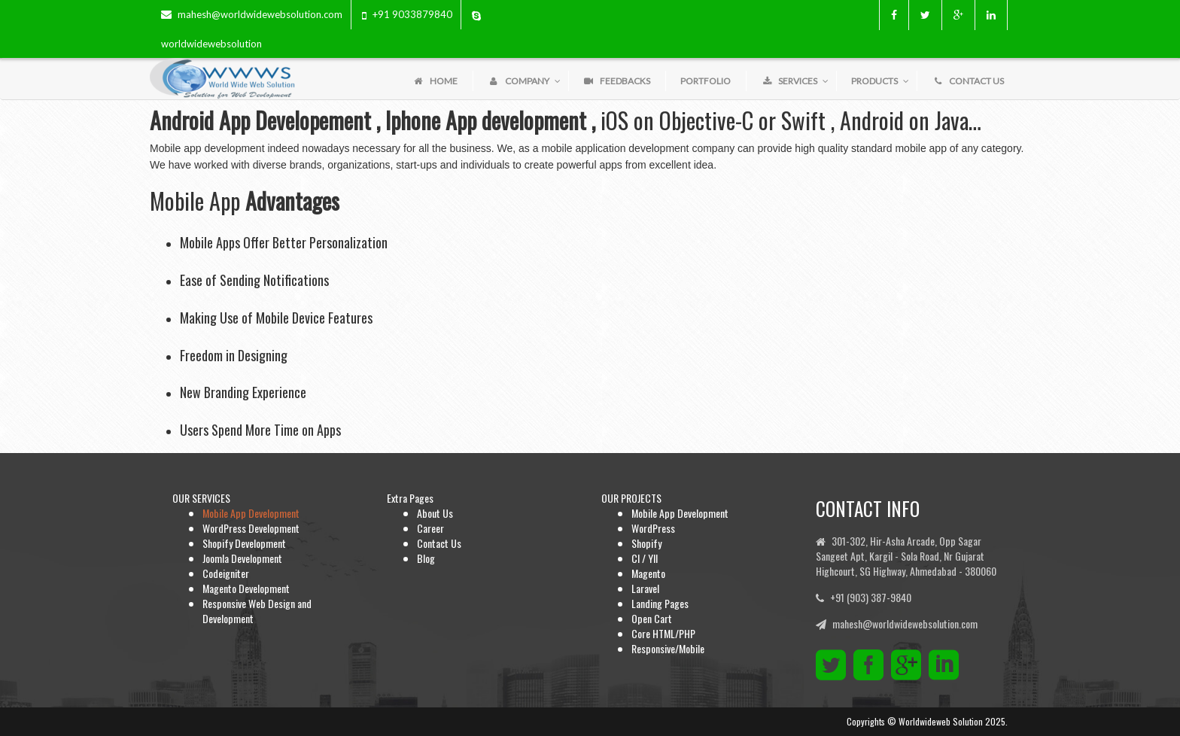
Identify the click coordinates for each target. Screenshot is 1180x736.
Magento (648, 573)
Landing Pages (660, 603)
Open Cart (651, 618)
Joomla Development (242, 558)
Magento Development (246, 588)
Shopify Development (244, 543)
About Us (435, 513)
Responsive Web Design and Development (257, 610)
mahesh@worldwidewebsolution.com (260, 14)
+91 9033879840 (412, 14)
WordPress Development (251, 528)
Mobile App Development (251, 513)
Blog (426, 558)
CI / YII (644, 558)
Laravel (645, 588)
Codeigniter (225, 573)
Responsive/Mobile (667, 648)
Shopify (646, 543)
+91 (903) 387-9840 (870, 597)
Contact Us (439, 543)
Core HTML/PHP (663, 633)
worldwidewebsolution (211, 44)
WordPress (653, 528)
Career (430, 528)
